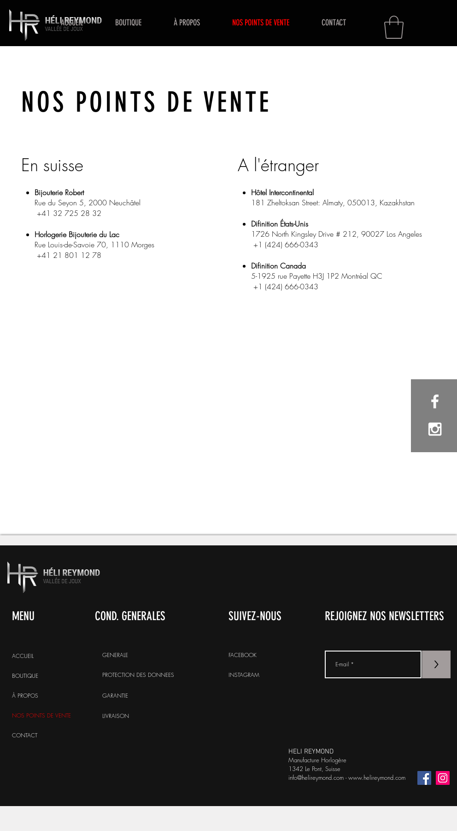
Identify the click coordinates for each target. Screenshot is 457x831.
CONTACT (24, 735)
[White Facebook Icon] (435, 401)
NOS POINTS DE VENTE (41, 715)
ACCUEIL (23, 656)
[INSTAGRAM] (274, 675)
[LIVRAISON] (148, 716)
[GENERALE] (148, 655)
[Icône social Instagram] (443, 778)
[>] (436, 664)
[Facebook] (424, 778)
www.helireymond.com (376, 777)
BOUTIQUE (25, 676)
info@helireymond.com (316, 777)
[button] (394, 27)
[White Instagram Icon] (435, 429)
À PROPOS (25, 695)
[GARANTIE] (148, 696)
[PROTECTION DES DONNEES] (148, 675)
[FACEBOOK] (274, 655)
